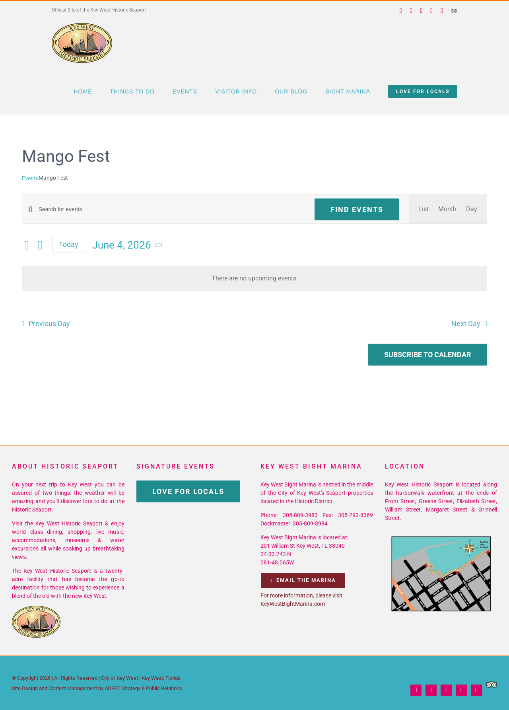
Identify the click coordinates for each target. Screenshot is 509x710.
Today (68, 244)
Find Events (356, 209)
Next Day (465, 324)
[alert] (254, 278)
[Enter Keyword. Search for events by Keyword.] (172, 209)
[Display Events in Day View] (471, 209)
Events (30, 178)
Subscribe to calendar (427, 354)
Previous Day (49, 324)
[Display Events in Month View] (447, 209)
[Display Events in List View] (423, 209)
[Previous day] (26, 245)
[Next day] (40, 245)
